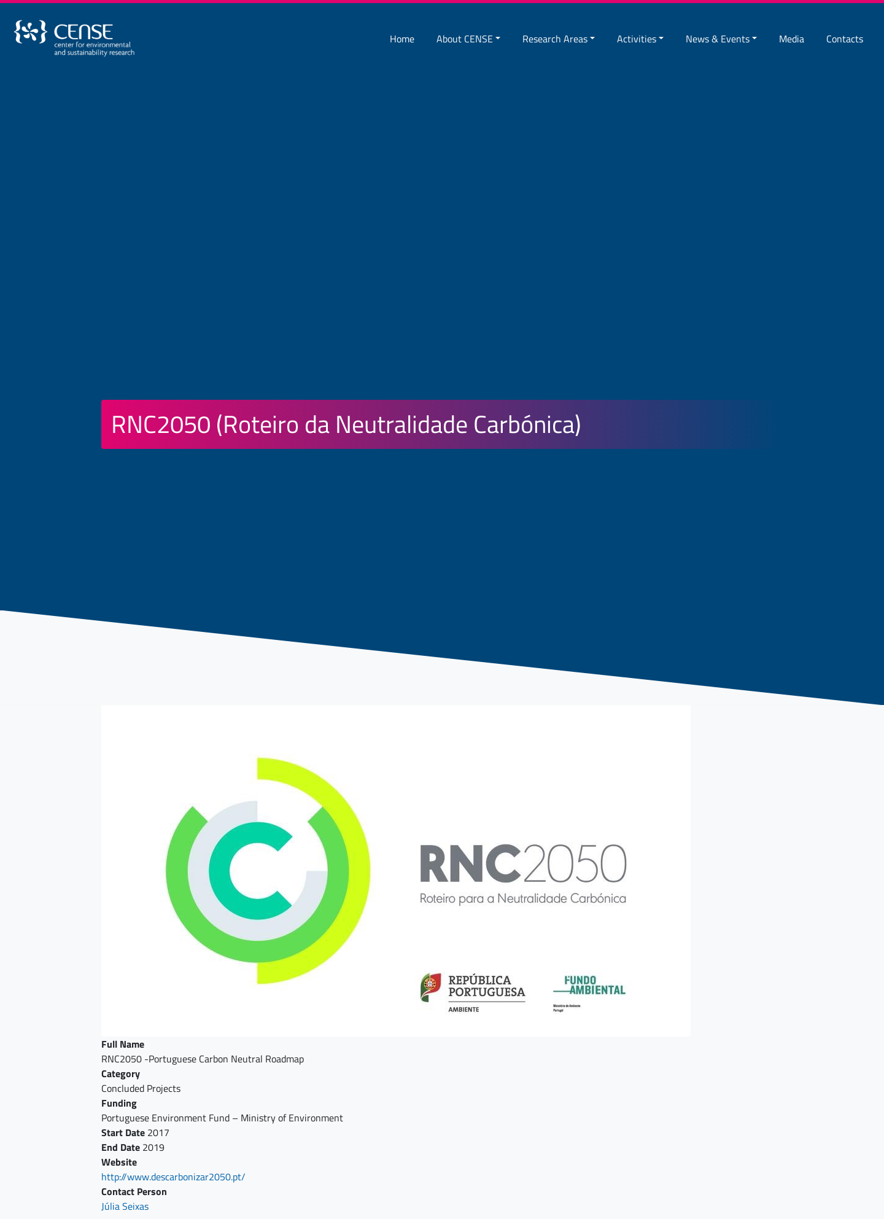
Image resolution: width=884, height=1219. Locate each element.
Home (402, 38)
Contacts (844, 38)
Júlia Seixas (125, 1206)
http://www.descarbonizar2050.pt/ (173, 1176)
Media (791, 38)
